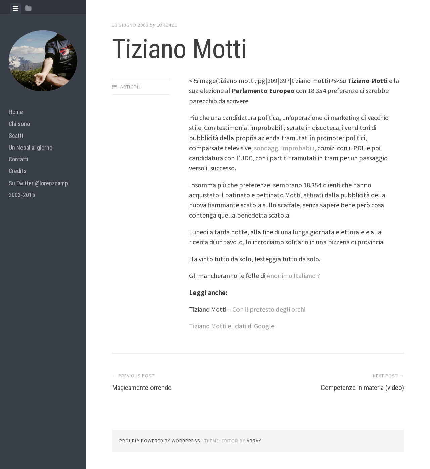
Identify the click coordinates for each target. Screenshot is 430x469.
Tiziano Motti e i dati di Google (231, 326)
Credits (18, 170)
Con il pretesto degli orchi (268, 309)
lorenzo (167, 25)
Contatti (18, 159)
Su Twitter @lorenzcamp (38, 183)
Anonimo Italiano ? (293, 275)
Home (16, 111)
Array (254, 441)
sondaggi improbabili (284, 148)
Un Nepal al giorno (30, 147)
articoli (130, 87)
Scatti (16, 135)
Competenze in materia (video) (350, 387)
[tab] (15, 8)
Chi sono (19, 123)
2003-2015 (22, 194)
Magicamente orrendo (150, 387)
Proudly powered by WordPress (159, 441)
